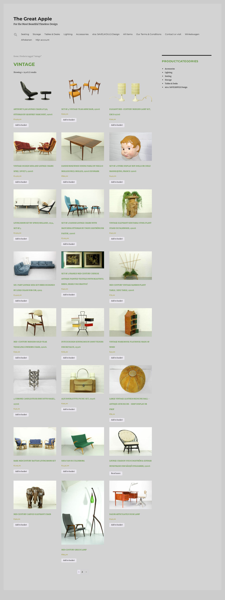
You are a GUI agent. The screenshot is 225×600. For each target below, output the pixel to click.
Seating (25, 34)
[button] (15, 35)
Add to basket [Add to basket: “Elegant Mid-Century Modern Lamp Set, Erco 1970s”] (117, 125)
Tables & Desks (52, 34)
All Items (128, 34)
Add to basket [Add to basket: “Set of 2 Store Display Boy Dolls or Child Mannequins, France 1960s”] (117, 182)
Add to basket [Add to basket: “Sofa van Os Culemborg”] (69, 471)
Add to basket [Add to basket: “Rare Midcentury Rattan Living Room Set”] (21, 471)
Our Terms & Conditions (148, 34)
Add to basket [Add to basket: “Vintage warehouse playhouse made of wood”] (117, 358)
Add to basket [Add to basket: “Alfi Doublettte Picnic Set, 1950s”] (69, 409)
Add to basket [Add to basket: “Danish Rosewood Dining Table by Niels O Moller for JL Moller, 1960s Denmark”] (69, 182)
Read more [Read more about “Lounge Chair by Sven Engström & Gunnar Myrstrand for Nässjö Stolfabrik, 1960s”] (116, 473)
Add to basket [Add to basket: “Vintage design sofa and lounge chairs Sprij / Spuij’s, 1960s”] (21, 182)
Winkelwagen (192, 34)
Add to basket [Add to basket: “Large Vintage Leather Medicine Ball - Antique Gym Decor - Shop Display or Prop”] (117, 420)
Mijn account (42, 39)
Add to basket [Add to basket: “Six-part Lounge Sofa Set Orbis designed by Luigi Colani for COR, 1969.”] (21, 301)
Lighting (68, 34)
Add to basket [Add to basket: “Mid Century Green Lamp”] (69, 560)
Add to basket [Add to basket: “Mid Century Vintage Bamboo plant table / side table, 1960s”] (117, 301)
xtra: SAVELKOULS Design (106, 34)
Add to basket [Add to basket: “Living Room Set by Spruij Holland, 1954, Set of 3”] (21, 239)
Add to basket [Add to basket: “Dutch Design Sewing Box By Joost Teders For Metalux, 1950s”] (69, 358)
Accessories (82, 34)
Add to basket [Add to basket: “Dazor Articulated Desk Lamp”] (117, 525)
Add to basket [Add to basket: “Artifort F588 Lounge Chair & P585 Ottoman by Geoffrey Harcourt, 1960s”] (21, 125)
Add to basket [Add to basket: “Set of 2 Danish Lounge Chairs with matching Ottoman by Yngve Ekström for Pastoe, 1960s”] (69, 244)
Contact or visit (173, 34)
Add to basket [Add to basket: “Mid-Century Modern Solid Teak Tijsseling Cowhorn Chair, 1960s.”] (21, 358)
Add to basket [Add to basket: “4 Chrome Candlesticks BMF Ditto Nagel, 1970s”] (21, 414)
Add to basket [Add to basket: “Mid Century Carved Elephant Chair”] (21, 525)
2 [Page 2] (82, 571)
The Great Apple (33, 19)
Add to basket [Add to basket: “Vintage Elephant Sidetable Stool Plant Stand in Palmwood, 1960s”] (117, 239)
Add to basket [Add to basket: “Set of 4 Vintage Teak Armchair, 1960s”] (69, 120)
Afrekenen (26, 39)
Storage (37, 34)
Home (16, 56)
